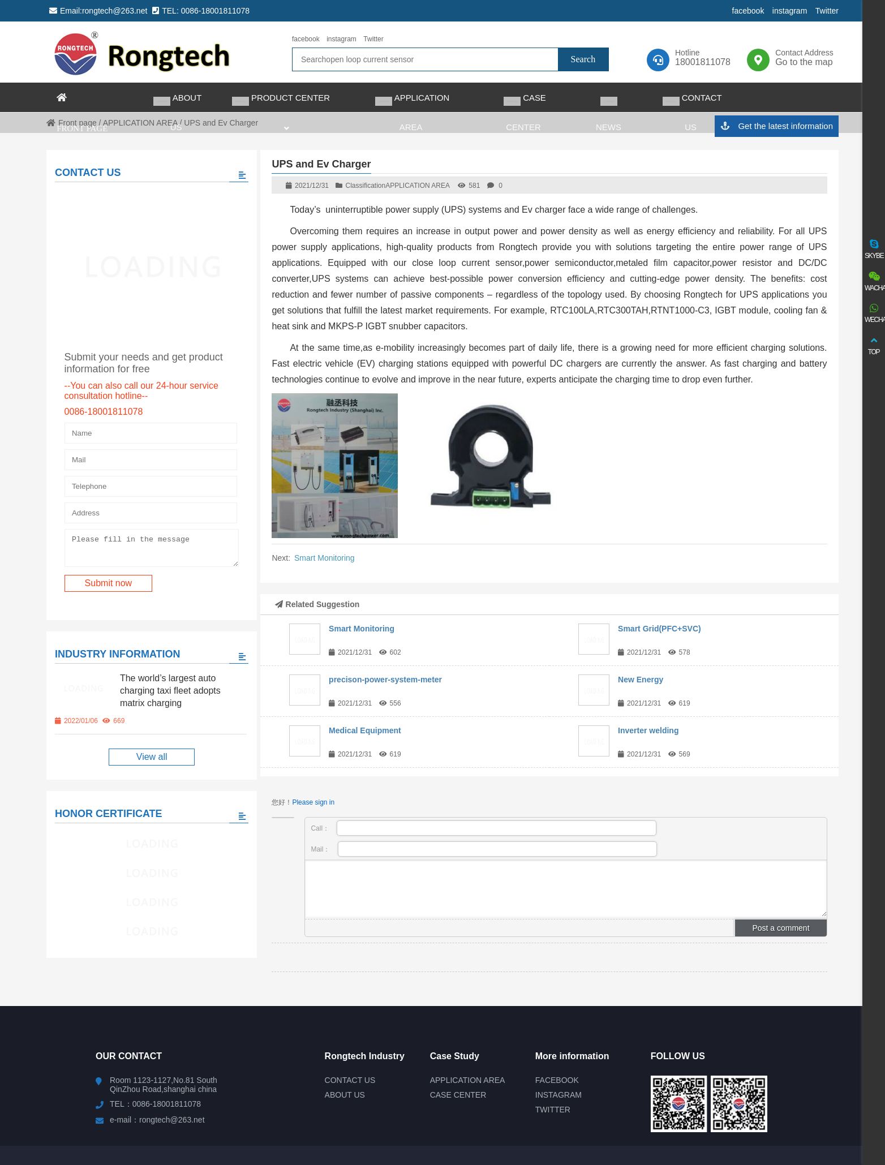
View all (145, 753)
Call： (483, 828)
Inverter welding (648, 730)
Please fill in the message (145, 542)
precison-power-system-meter (385, 679)
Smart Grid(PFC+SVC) (659, 628)
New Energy (640, 679)
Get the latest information (776, 126)
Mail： (484, 849)
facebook (748, 10)
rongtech (142, 52)
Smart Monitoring (324, 557)
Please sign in (313, 802)
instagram (789, 10)
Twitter (827, 10)
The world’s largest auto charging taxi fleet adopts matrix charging (169, 687)
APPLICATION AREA (417, 186)
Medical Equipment (365, 730)
